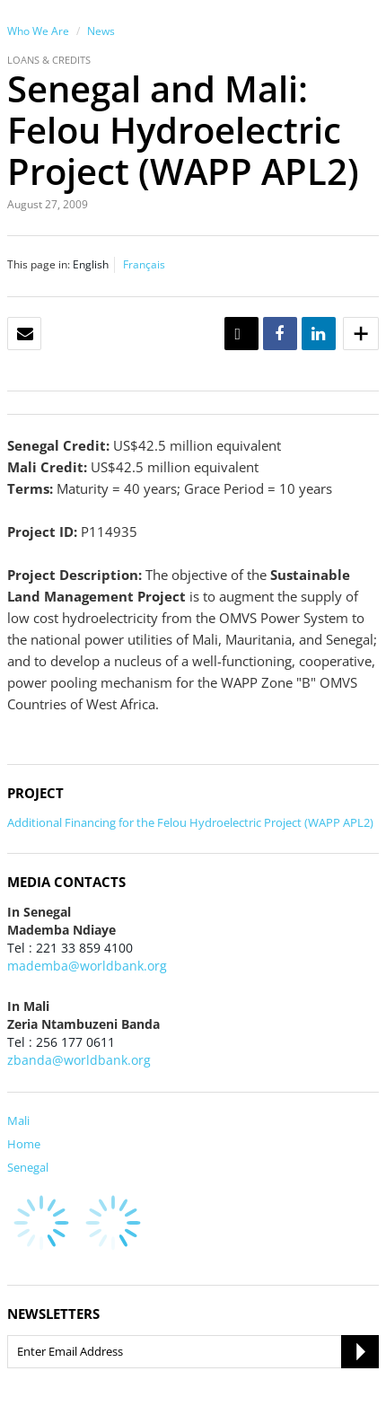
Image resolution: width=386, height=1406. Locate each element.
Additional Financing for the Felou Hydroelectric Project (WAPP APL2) (190, 822)
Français (144, 264)
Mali (18, 1120)
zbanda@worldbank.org (79, 1059)
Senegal (27, 1167)
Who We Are (38, 31)
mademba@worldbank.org (87, 965)
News (101, 31)
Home (23, 1144)
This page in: (38, 264)
